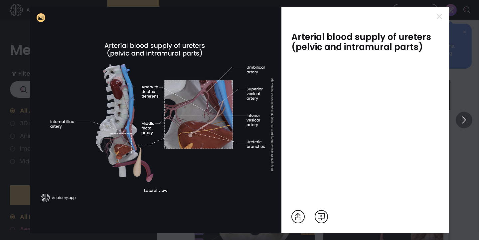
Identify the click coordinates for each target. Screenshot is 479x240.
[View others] (464, 120)
